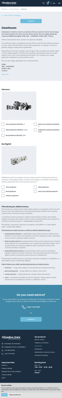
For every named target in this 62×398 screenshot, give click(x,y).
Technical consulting (41, 361)
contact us (31, 325)
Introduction (5, 9)
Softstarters (39, 354)
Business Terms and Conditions (12, 377)
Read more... (6, 75)
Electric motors (40, 345)
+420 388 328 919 (8, 355)
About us (5, 370)
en (54, 3)
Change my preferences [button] (15, 394)
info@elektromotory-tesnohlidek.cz (14, 352)
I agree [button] (4, 394)
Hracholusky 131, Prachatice (11, 349)
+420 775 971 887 (8, 359)
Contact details (7, 380)
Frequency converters (42, 348)
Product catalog (7, 374)
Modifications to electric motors (45, 357)
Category (31, 21)
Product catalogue (15, 9)
